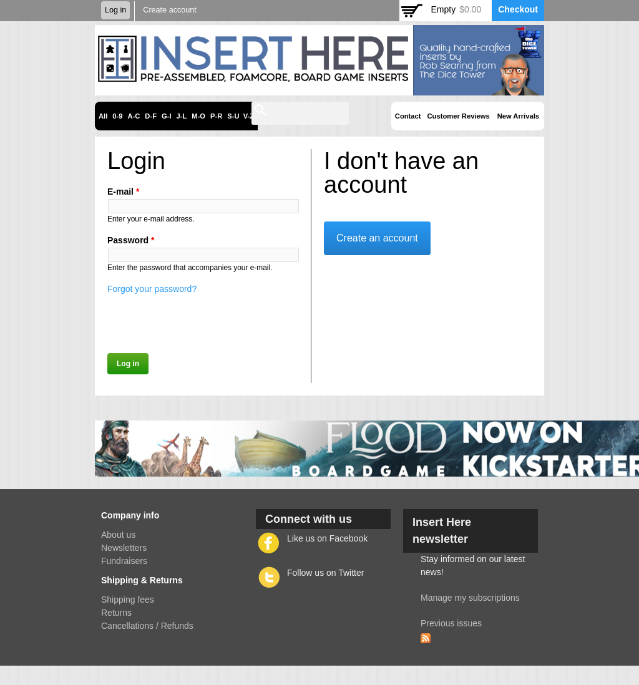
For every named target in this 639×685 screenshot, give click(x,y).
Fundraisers (124, 561)
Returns (116, 613)
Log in (115, 10)
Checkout (518, 9)
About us (118, 535)
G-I (167, 116)
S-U (233, 116)
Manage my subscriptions (470, 598)
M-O (198, 116)
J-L (182, 116)
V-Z (248, 116)
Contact (408, 116)
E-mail (123, 192)
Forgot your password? (152, 289)
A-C (133, 116)
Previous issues (451, 623)
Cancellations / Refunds (147, 626)
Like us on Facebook (327, 538)
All (103, 116)
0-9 (117, 116)
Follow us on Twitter (325, 573)
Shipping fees (127, 600)
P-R (216, 116)
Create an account (377, 238)
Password (130, 240)
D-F (151, 116)
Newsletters (124, 548)
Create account (169, 10)
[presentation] (202, 320)
